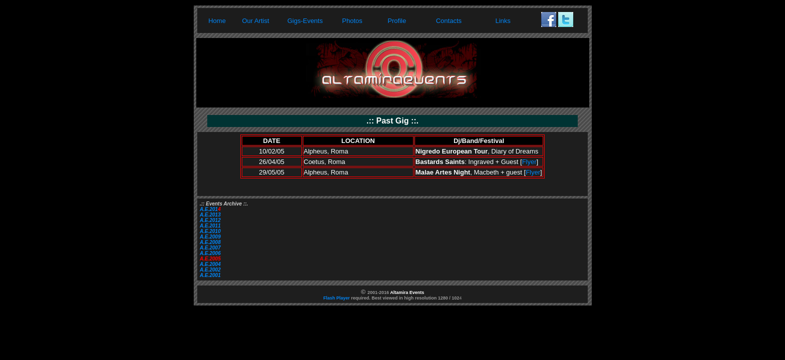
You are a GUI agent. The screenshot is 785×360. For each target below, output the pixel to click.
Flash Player (336, 298)
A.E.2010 (210, 231)
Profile (396, 20)
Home (217, 20)
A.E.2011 (210, 225)
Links (503, 20)
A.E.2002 (210, 269)
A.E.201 (209, 209)
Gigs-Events (305, 20)
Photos (352, 20)
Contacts (449, 20)
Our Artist (255, 20)
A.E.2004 (210, 264)
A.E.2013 (210, 215)
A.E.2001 (210, 275)
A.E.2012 (210, 220)
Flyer (529, 162)
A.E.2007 (210, 247)
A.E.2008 (210, 242)
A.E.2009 (210, 237)
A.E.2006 (210, 253)
